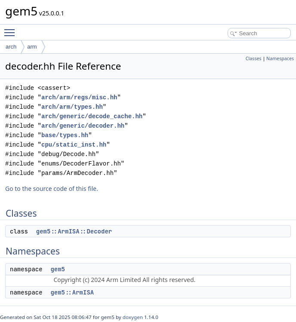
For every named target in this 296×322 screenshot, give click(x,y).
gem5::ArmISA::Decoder (74, 231)
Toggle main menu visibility (11, 29)
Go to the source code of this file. (51, 188)
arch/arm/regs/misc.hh (79, 97)
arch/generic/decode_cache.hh (91, 116)
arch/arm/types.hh (72, 107)
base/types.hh (64, 135)
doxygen (133, 317)
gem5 (57, 269)
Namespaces (280, 58)
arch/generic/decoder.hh (82, 126)
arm (32, 46)
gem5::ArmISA (72, 292)
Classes (254, 58)
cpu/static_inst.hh (73, 145)
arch (11, 46)
